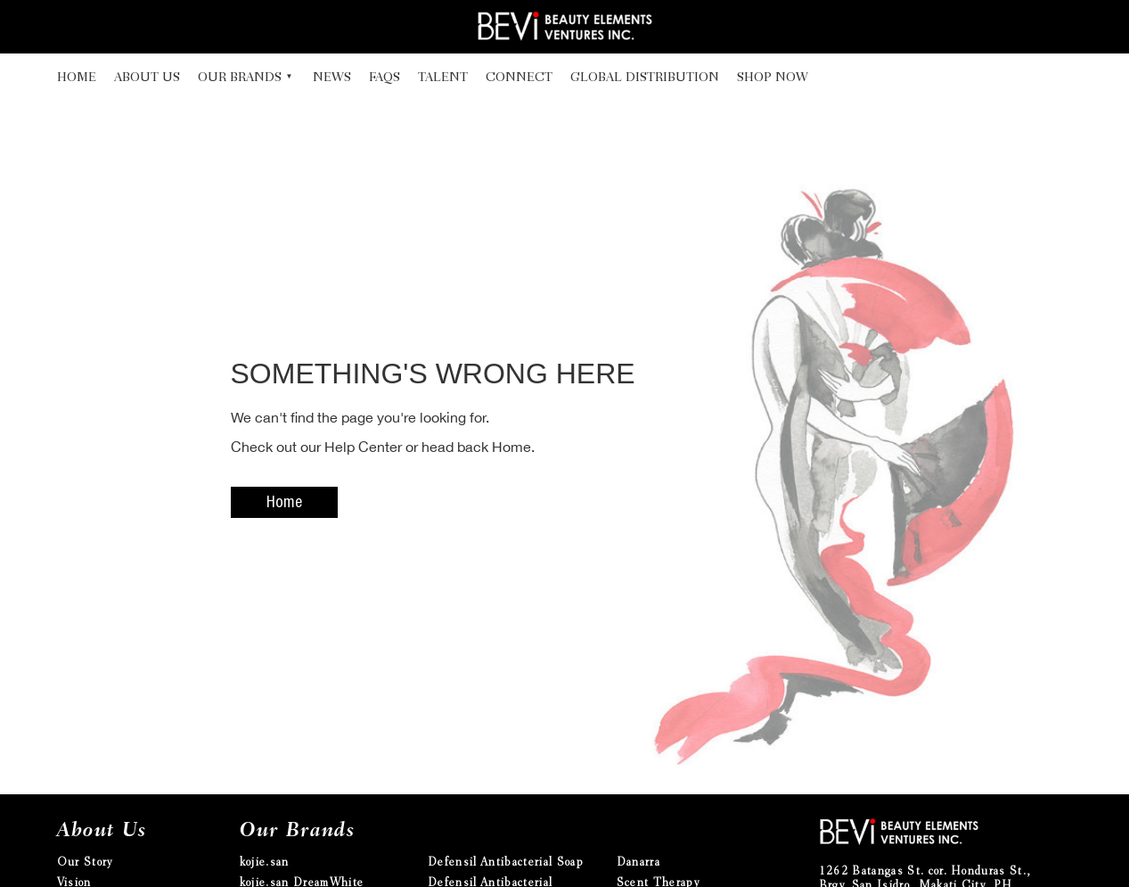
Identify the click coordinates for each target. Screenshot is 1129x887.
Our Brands (240, 78)
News (332, 78)
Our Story (85, 863)
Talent (443, 78)
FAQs (384, 78)
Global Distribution (644, 78)
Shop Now (772, 78)
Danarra (638, 863)
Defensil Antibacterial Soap (506, 863)
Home (76, 78)
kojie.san (265, 863)
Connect (519, 78)
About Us (147, 78)
